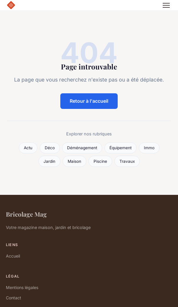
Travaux (127, 161)
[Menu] (166, 5)
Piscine (100, 161)
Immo (149, 147)
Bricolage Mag (26, 214)
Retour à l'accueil (89, 101)
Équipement (120, 147)
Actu (28, 147)
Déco (50, 147)
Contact (13, 297)
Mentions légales (22, 287)
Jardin (49, 161)
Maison (74, 161)
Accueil (13, 255)
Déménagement (82, 147)
